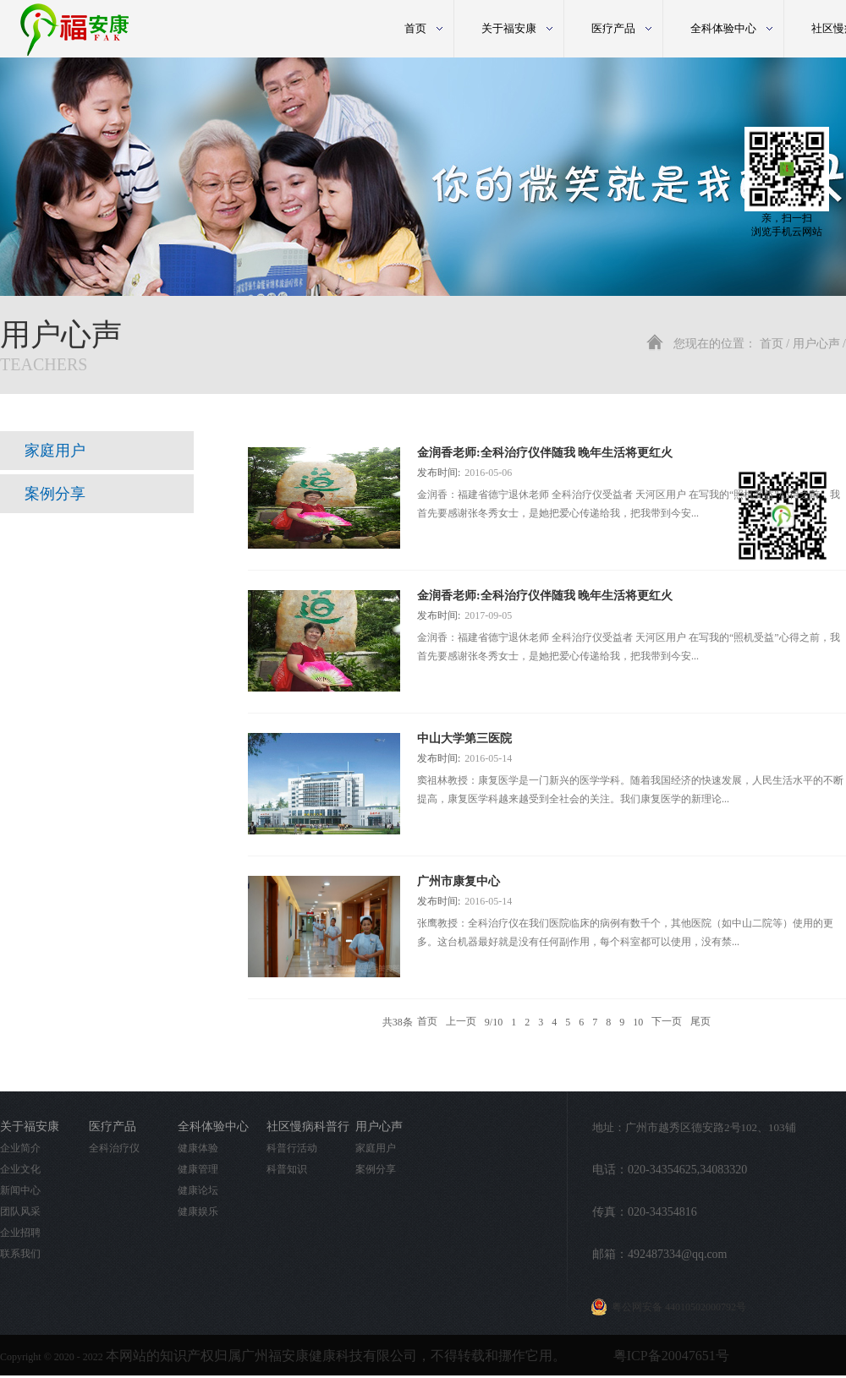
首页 (415, 28)
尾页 (700, 1022)
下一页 (666, 1022)
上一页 (461, 1022)
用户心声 (816, 343)
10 (638, 1022)
